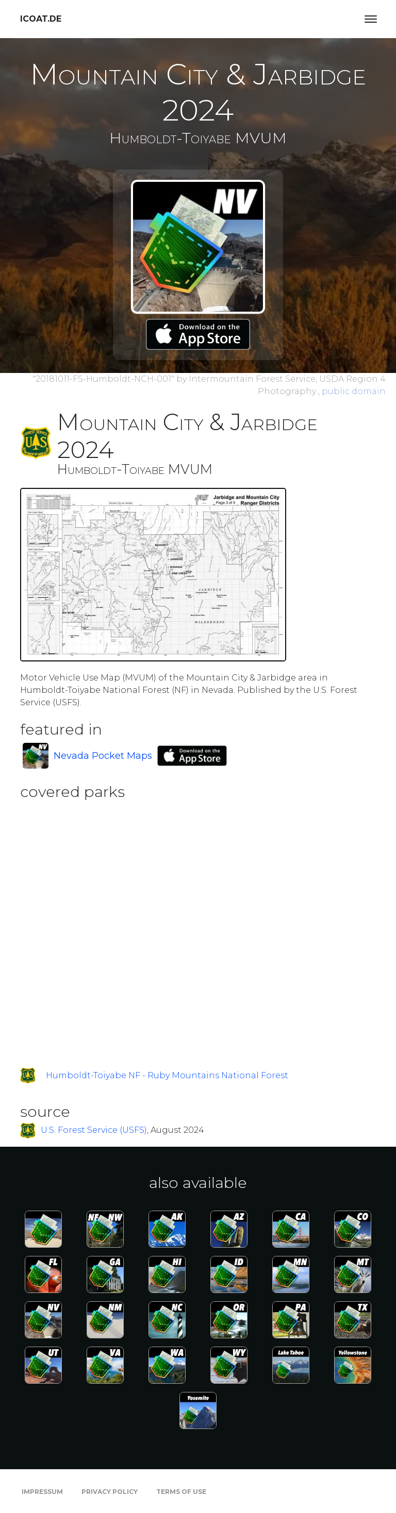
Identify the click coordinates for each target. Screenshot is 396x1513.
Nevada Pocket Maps (103, 755)
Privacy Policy (109, 1491)
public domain (354, 391)
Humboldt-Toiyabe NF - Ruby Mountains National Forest (167, 1075)
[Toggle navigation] (371, 19)
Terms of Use (181, 1491)
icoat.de (40, 19)
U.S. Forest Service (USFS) (94, 1130)
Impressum (42, 1491)
